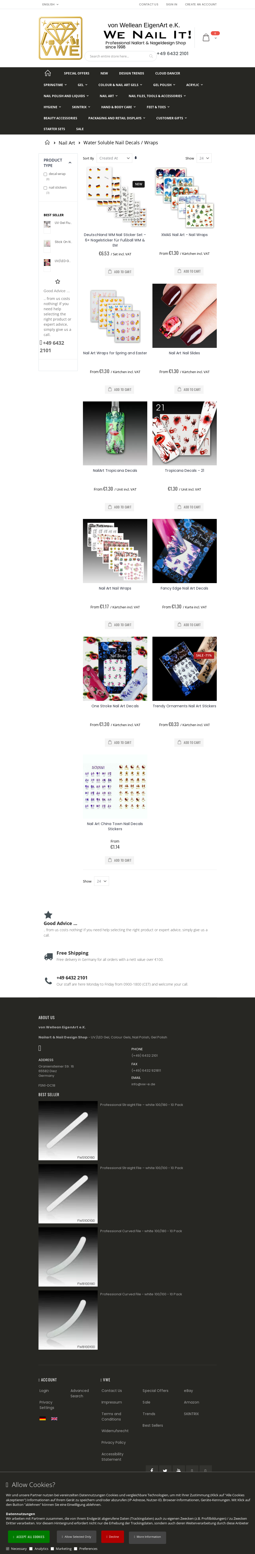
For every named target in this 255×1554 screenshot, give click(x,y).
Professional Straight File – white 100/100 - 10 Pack (141, 1167)
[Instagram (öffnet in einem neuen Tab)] (205, 1471)
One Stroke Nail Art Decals (115, 706)
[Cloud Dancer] (167, 73)
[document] (128, 1516)
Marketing (64, 1548)
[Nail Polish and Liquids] (66, 96)
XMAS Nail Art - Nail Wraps (184, 234)
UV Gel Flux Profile (63, 223)
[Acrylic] (194, 84)
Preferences (88, 1548)
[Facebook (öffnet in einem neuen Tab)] (152, 1471)
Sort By (88, 158)
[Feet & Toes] (158, 107)
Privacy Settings (47, 1405)
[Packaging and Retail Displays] (116, 118)
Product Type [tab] (53, 162)
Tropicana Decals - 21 (184, 470)
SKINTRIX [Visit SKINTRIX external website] (191, 1413)
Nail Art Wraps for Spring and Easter (115, 353)
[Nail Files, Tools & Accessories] (157, 96)
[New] (104, 73)
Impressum (112, 1402)
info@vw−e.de (144, 1084)
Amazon (191, 1402)
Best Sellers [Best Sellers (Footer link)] (153, 1425)
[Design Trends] (131, 73)
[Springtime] (55, 84)
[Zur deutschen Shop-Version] (43, 1418)
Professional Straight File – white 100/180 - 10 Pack (141, 1104)
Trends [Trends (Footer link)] (149, 1413)
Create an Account (201, 4)
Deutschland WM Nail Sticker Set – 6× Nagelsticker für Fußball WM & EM (115, 240)
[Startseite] (48, 73)
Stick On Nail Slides (63, 242)
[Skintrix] (81, 107)
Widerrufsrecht (115, 1430)
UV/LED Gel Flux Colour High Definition (63, 261)
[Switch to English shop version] (55, 1419)
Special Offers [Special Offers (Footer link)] (155, 1390)
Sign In (171, 4)
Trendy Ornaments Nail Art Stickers (184, 706)
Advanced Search (80, 1393)
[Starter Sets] (54, 129)
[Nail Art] (109, 96)
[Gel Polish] (164, 84)
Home (48, 142)
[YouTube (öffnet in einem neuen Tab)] (179, 1471)
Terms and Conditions (111, 1416)
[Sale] (80, 129)
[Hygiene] (52, 107)
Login (44, 1390)
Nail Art (67, 142)
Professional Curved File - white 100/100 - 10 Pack (141, 1294)
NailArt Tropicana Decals (115, 470)
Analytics (41, 1548)
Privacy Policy (114, 1442)
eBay (188, 1390)
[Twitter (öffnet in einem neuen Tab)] (165, 1471)
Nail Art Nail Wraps (115, 588)
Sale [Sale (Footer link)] (146, 1402)
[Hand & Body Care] (118, 107)
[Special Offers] (77, 73)
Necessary (19, 1548)
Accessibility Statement (113, 1456)
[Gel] (82, 84)
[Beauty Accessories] (60, 118)
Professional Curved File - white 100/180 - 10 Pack (141, 1231)
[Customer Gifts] (171, 118)
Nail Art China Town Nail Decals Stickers (115, 826)
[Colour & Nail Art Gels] (120, 84)
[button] (147, 1538)
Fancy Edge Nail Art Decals (184, 588)
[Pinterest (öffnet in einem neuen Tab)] (192, 1471)
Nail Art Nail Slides (184, 353)
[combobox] (120, 56)
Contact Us (148, 4)
